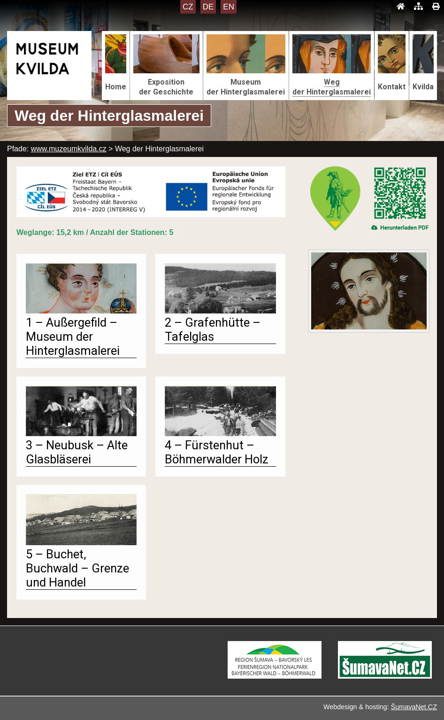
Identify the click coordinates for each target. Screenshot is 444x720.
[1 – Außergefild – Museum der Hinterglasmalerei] (81, 311)
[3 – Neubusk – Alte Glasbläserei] (81, 434)
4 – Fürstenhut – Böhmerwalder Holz (216, 452)
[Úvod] (400, 6)
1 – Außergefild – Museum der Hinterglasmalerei (73, 336)
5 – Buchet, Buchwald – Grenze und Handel (77, 568)
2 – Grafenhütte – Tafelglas (212, 329)
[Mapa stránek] (418, 6)
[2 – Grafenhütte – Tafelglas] (220, 311)
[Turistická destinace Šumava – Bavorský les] (275, 676)
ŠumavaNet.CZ (414, 707)
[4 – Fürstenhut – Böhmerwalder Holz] (220, 434)
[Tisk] (436, 6)
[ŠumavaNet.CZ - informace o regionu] (385, 676)
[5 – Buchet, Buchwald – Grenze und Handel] (81, 543)
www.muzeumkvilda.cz (69, 149)
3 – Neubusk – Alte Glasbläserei (77, 452)
